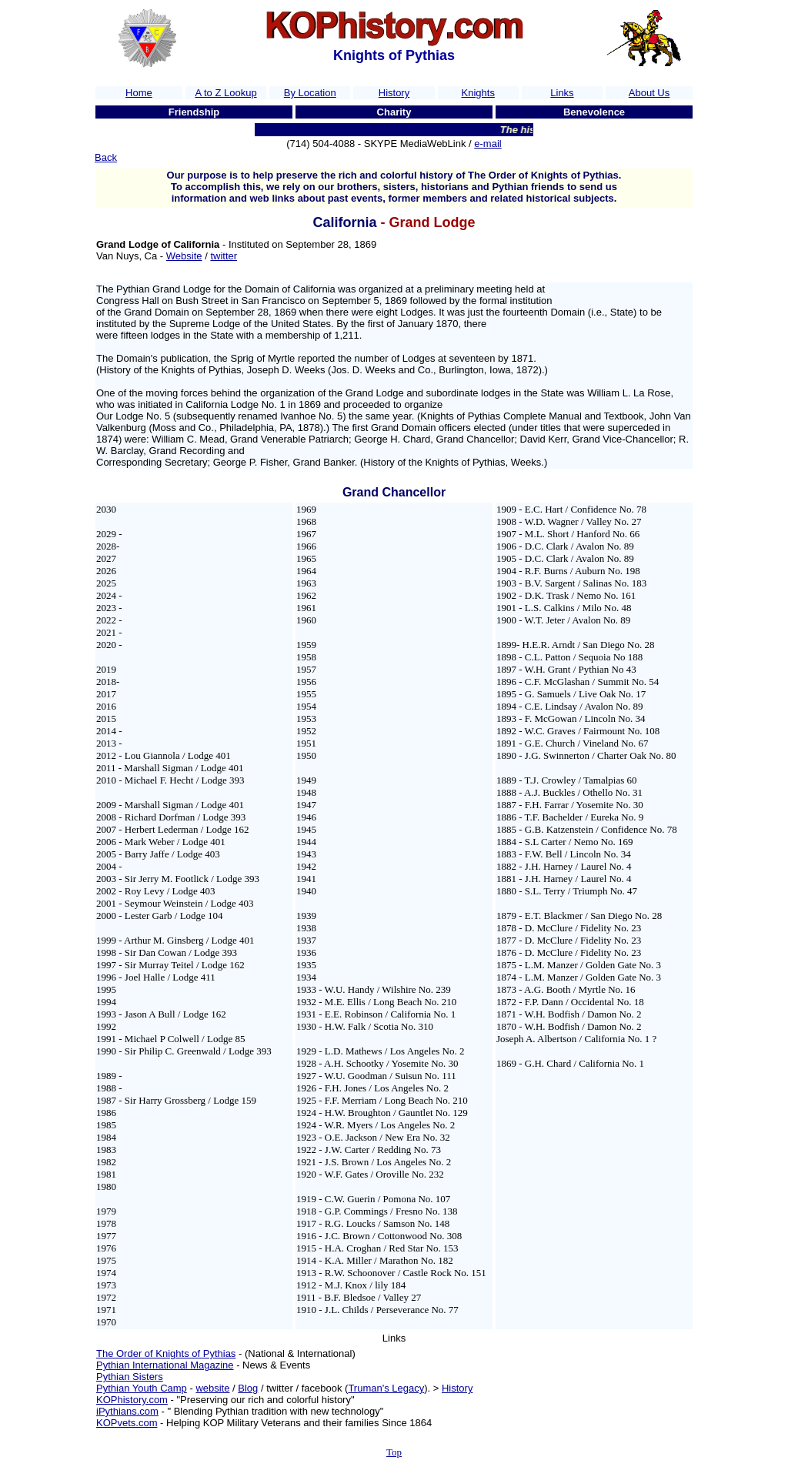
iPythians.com (127, 1411)
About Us (649, 93)
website (212, 1388)
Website (184, 256)
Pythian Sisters (129, 1376)
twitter (223, 256)
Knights (478, 93)
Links (561, 93)
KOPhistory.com (132, 1399)
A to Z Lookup (225, 93)
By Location (310, 93)
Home (138, 93)
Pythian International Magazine (165, 1365)
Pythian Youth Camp (141, 1388)
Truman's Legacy (386, 1388)
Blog (248, 1388)
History (394, 93)
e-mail (487, 143)
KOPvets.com (126, 1423)
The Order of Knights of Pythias (165, 1353)
